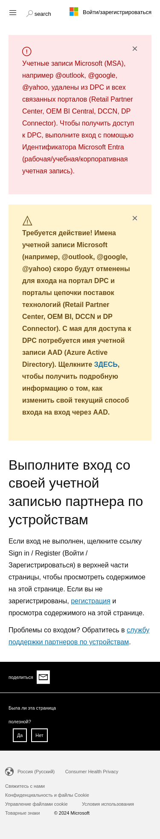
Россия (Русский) (36, 771)
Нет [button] (39, 735)
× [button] (135, 48)
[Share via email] (43, 677)
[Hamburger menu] (12, 12)
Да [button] (20, 735)
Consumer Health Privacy (92, 771)
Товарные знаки (22, 813)
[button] (38, 13)
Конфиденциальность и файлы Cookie (47, 795)
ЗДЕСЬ (106, 364)
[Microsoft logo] (80, 11)
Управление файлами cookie (36, 804)
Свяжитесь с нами (25, 786)
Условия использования (108, 804)
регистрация (90, 601)
